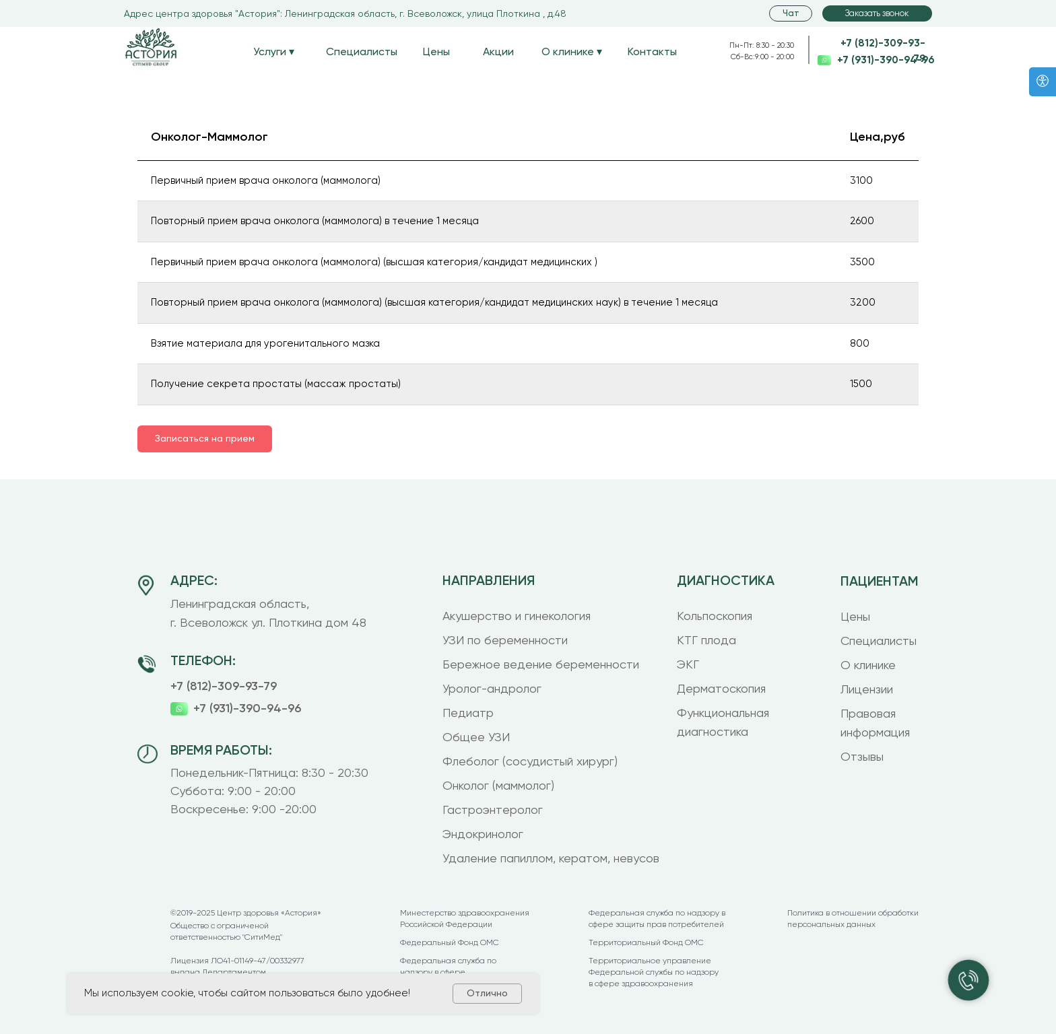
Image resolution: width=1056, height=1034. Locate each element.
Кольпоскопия (714, 616)
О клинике (868, 665)
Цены (436, 51)
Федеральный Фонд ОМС (449, 942)
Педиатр (468, 712)
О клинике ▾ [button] (571, 51)
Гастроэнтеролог (492, 809)
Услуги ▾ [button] (273, 51)
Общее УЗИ (476, 737)
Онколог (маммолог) (498, 785)
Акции (498, 51)
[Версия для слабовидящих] (1042, 81)
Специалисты (361, 51)
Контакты (652, 51)
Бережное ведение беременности (540, 664)
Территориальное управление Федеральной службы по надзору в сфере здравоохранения (654, 972)
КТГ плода (706, 640)
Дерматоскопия (721, 688)
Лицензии (866, 689)
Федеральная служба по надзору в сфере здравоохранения (448, 972)
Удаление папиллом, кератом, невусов (550, 858)
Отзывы (862, 756)
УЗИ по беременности (505, 640)
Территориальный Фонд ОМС (646, 942)
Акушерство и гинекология (516, 616)
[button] (877, 13)
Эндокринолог (482, 834)
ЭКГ (688, 664)
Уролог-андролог (491, 688)
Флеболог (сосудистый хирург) (530, 761)
